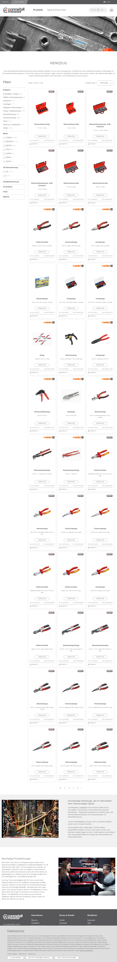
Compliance (35, 923)
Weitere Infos (42, 136)
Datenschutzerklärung (86, 950)
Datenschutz (22, 954)
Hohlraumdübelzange (42, 412)
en (109, 2)
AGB (89, 923)
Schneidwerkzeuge (12, 114)
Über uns (34, 920)
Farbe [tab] (5, 192)
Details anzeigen (12, 954)
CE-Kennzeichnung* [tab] (10, 167)
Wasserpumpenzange (42, 470)
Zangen (8, 128)
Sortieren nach (90, 83)
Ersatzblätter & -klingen (13, 94)
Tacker (7, 121)
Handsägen (9, 104)
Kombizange (100, 242)
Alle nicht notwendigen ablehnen (39, 958)
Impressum (91, 920)
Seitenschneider (42, 242)
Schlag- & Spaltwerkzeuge (14, 111)
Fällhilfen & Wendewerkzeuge (14, 97)
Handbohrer (9, 101)
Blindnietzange (42, 299)
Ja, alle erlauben (15, 958)
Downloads (63, 923)
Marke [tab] (5, 133)
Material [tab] (6, 197)
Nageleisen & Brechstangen (14, 108)
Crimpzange (71, 299)
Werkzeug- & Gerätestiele (14, 125)
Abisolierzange (71, 355)
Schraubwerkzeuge (12, 118)
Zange (42, 355)
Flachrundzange (71, 242)
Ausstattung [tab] (7, 187)
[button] (104, 10)
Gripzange (71, 412)
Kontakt (62, 920)
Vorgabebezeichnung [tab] (11, 182)
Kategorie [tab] (6, 90)
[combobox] (87, 10)
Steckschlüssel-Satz (42, 124)
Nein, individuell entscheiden (66, 958)
